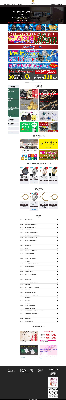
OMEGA (9, 96)
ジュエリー (9, 369)
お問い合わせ (20, 4)
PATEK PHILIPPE (11, 91)
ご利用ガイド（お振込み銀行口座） (12, 4)
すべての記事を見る (23, 360)
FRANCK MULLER (11, 109)
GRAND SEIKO (10, 98)
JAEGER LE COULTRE (11, 114)
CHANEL (9, 102)
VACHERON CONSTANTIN (12, 107)
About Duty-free (40, 371)
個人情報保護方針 (22, 371)
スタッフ (31, 371)
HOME (5, 4)
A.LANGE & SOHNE (11, 111)
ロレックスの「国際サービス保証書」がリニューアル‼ (28, 356)
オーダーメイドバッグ (41, 370)
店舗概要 (31, 369)
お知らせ (41, 358)
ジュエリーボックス (23, 341)
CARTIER (9, 100)
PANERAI (9, 105)
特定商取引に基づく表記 (23, 370)
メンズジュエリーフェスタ (44, 341)
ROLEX (9, 89)
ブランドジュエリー (10, 370)
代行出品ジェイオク (40, 369)
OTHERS (9, 116)
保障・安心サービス (22, 369)
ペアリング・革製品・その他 (11, 371)
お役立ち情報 (23, 357)
